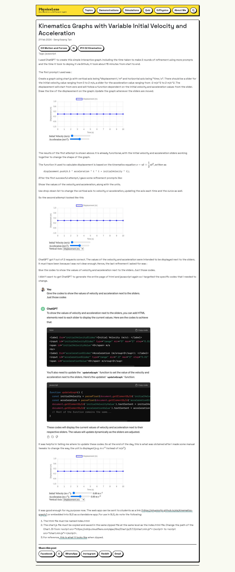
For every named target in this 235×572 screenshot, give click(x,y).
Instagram (89, 553)
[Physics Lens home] (53, 10)
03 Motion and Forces (54, 48)
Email (118, 553)
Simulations (132, 10)
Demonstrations (109, 10)
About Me (180, 10)
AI (74, 48)
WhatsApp (71, 553)
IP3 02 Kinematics (91, 48)
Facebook (46, 553)
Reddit (105, 553)
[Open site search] (193, 10)
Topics (89, 10)
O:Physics (162, 10)
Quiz (147, 10)
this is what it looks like (73, 537)
